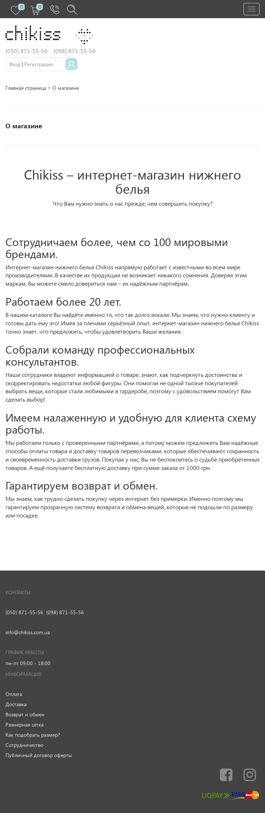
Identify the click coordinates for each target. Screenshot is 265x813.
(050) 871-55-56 (24, 612)
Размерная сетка (24, 724)
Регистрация (38, 64)
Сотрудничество (24, 744)
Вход (14, 64)
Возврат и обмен (24, 714)
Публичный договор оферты (38, 755)
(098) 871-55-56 (65, 612)
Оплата (13, 694)
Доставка (16, 704)
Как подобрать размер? (32, 734)
